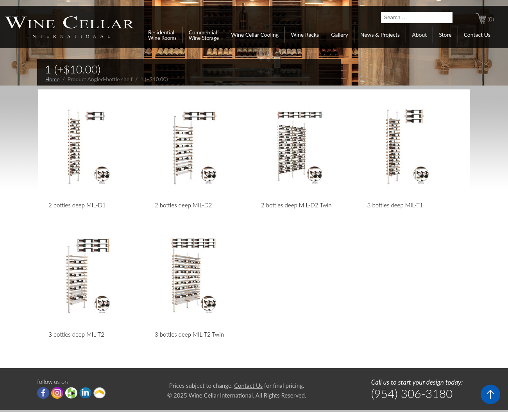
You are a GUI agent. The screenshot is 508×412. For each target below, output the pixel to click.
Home (52, 79)
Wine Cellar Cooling (255, 34)
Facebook (43, 393)
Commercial (204, 35)
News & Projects (380, 34)
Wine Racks (305, 34)
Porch (99, 393)
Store (445, 34)
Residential (162, 35)
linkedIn (85, 393)
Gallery (339, 34)
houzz (71, 393)
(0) (490, 19)
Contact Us (477, 34)
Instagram (57, 393)
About (419, 34)
